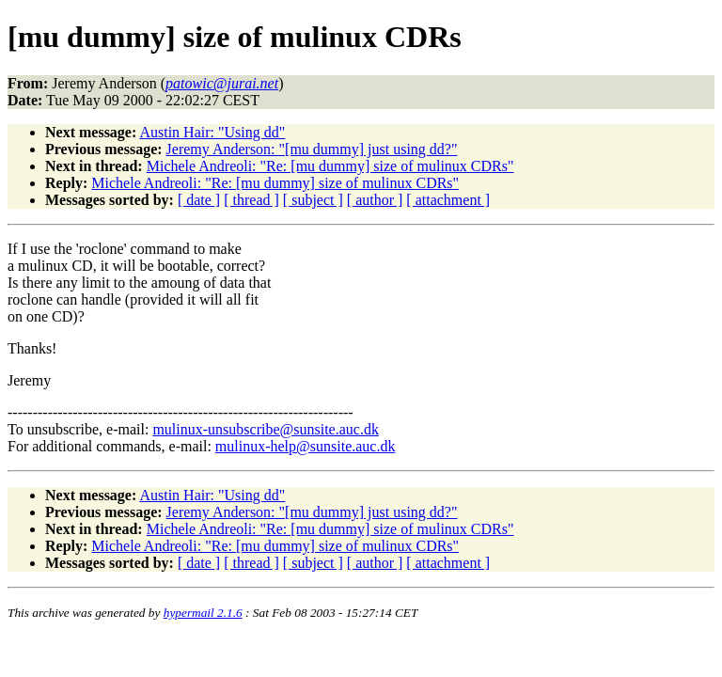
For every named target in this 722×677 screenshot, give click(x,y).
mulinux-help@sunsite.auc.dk (305, 446)
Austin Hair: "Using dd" (212, 132)
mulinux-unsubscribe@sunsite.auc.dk (265, 429)
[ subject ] (313, 200)
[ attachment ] (448, 200)
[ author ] (375, 200)
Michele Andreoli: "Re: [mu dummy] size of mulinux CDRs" (330, 166)
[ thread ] (251, 200)
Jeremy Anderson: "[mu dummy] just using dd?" (312, 149)
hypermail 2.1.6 (203, 613)
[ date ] (199, 200)
